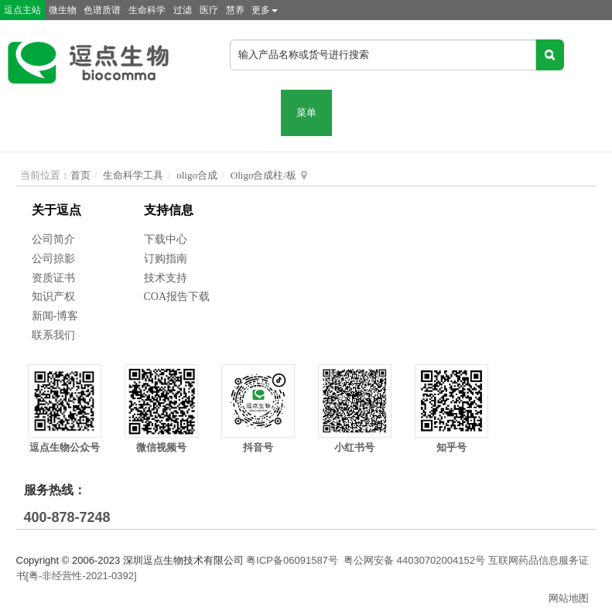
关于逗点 (56, 210)
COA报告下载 (177, 296)
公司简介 (53, 239)
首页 (80, 175)
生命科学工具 (133, 175)
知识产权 (53, 296)
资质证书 (53, 278)
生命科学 (147, 10)
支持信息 (168, 210)
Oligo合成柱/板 (263, 175)
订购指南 (165, 258)
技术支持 (165, 278)
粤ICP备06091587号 (292, 560)
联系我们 (53, 335)
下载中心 (165, 239)
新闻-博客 (55, 316)
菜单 (306, 112)
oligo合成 (196, 175)
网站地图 (569, 598)
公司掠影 (53, 258)
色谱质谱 (102, 10)
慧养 (235, 10)
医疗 (209, 10)
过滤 (182, 10)
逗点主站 (22, 10)
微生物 (63, 10)
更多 (264, 10)
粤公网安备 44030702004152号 (414, 560)
